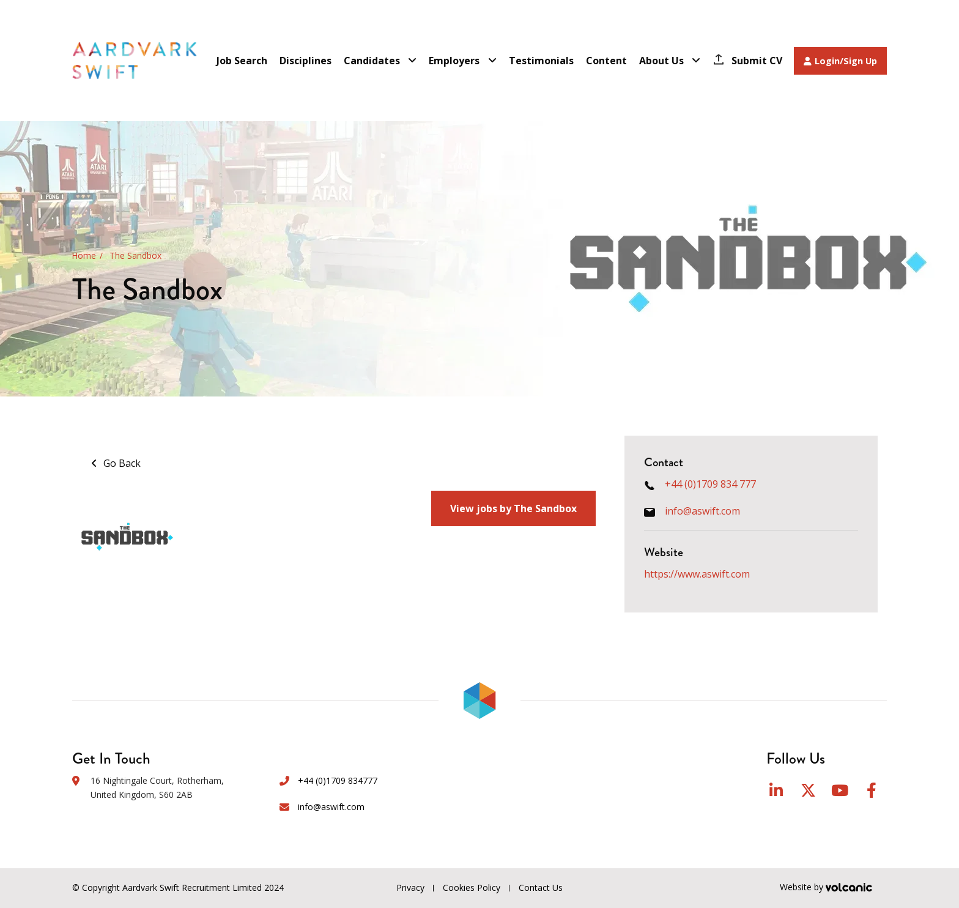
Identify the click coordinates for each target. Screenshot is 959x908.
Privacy (410, 887)
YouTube (839, 790)
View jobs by (513, 508)
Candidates (372, 60)
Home (84, 256)
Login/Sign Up (840, 61)
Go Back (122, 463)
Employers (454, 60)
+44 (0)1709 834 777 (710, 484)
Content (606, 60)
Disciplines (305, 60)
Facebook (871, 790)
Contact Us (541, 887)
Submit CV (756, 60)
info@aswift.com (702, 511)
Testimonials (541, 60)
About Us (661, 60)
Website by (833, 888)
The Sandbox (135, 256)
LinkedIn (776, 790)
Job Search (242, 60)
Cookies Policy (471, 887)
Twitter (808, 790)
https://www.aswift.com (697, 574)
